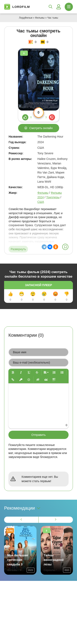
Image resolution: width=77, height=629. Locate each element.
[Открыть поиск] (50, 7)
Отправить (38, 434)
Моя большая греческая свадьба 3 (17, 559)
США (40, 201)
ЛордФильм (25, 17)
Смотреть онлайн (41, 128)
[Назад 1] (21, 520)
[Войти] (58, 7)
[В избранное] (65, 247)
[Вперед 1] (56, 520)
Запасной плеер (38, 285)
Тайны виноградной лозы (54, 559)
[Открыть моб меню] (69, 7)
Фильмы (40, 17)
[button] (12, 372)
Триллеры (53, 197)
